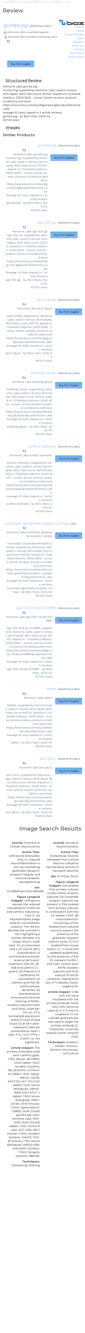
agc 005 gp (46, 222)
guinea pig (47, 145)
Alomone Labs (40, 26)
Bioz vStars (76, 57)
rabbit (51, 689)
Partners (78, 45)
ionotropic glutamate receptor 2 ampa (37, 523)
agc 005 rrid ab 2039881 (36, 608)
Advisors (78, 42)
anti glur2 (48, 759)
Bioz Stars (77, 53)
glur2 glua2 (46, 300)
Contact (78, 49)
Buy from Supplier (20, 64)
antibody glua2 (43, 373)
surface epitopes (42, 446)
